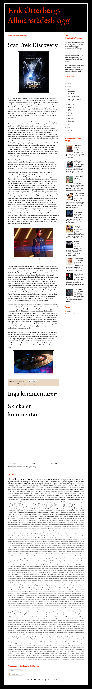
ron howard (66, 620)
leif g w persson (74, 507)
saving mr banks (68, 624)
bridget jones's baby (29, 538)
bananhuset (52, 532)
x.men (62, 518)
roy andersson (37, 622)
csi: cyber (39, 543)
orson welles (54, 609)
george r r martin (43, 503)
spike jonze (54, 514)
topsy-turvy (74, 651)
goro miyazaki (25, 562)
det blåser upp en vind (55, 486)
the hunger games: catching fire (56, 516)
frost (24, 561)
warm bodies (21, 657)
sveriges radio (33, 516)
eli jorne (39, 551)
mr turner (33, 603)
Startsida (33, 463)
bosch (14, 538)
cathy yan (49, 539)
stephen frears (54, 493)
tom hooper (33, 518)
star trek (22, 384)
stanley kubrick (63, 514)
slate (25, 514)
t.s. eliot (38, 638)
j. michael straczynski (69, 574)
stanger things (43, 630)
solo (75, 628)
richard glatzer (79, 616)
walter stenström (80, 655)
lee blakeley (21, 590)
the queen (65, 645)
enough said (11, 503)
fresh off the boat (18, 561)
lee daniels (28, 590)
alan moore (77, 495)
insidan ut (17, 574)
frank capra (51, 559)
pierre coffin (45, 615)
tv (40, 384)
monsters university (46, 601)
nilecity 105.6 (26, 607)
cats (53, 539)
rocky (38, 620)
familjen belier (79, 555)
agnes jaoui (72, 522)
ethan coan (16, 555)
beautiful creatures (41, 534)
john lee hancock (63, 580)
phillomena (38, 615)
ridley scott (28, 618)
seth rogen (34, 626)
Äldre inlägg (54, 463)
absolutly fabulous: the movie (21, 522)
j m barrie (61, 574)
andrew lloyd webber (77, 487)
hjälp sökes (16, 505)
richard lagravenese (39, 511)
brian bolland (20, 538)
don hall (43, 501)
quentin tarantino (35, 493)
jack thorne (19, 576)
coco (57, 541)
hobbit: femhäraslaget (71, 568)
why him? (73, 657)
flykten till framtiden (24, 559)
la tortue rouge (54, 588)
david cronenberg (56, 545)
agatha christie (55, 522)
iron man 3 (37, 574)
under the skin (60, 495)
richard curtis (72, 616)
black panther (71, 536)
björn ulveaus (69, 497)
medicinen (57, 597)
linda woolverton (32, 591)
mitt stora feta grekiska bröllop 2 (28, 601)
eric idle (49, 553)
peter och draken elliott (69, 613)
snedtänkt (62, 628)
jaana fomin (78, 574)
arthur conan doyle (75, 528)
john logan (71, 580)
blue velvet (78, 536)
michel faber (30, 599)
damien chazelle (76, 499)
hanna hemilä (22, 566)
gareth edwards (49, 561)
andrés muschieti (36, 526)
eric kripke (54, 553)
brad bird (16, 499)
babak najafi (10, 532)
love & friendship (76, 591)
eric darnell (43, 553)
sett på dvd (27, 484)
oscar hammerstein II (63, 609)
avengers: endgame (67, 530)
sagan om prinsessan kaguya (34, 513)
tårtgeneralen (11, 655)
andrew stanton (27, 526)
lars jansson (76, 588)
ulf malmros (51, 495)
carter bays (26, 539)
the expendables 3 (55, 642)
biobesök (12, 479)
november (71, 92)
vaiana (45, 655)
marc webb (28, 595)
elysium (59, 551)
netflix (19, 484)
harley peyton (38, 566)
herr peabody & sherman (34, 568)
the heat (81, 642)
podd (18, 486)
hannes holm (59, 503)
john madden (58, 505)
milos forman (52, 599)
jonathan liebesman (46, 582)
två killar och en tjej (63, 653)
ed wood (10, 551)
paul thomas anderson (26, 487)
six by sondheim (14, 628)
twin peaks (64, 480)
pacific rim (75, 509)
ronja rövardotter (74, 620)
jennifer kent (55, 578)
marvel (12, 482)
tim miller (56, 649)
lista (82, 480)
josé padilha (80, 582)
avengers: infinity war (78, 530)
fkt (31, 486)
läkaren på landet (24, 593)
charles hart (58, 539)
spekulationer (11, 630)
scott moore (17, 626)
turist (52, 653)
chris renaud (41, 499)
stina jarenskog (51, 634)
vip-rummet (58, 655)
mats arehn (81, 595)
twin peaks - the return (30, 482)
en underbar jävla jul (20, 553)
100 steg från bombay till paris (15, 520)
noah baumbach (38, 607)
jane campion (74, 576)
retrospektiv (43, 480)
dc (29, 547)
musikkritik (10, 493)
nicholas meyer (79, 605)
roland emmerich (69, 511)
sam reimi (28, 624)
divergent (33, 549)
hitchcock (55, 568)
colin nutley (62, 541)
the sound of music (13, 647)
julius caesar (31, 584)
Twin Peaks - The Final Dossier (74, 100)
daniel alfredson (72, 543)
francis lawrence (35, 559)
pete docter (53, 613)
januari (70, 121)
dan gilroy (44, 543)
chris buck (33, 499)
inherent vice (11, 574)
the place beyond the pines (59, 487)
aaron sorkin (80, 520)
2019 (68, 83)
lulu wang (17, 593)
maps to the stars (20, 595)
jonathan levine (36, 582)
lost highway (60, 591)
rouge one (30, 622)
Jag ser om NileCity (77, 227)
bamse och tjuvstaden (43, 532)
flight (81, 557)
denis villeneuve (19, 549)
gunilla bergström (25, 564)
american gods (12, 526)
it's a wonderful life (53, 574)
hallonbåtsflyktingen (78, 564)
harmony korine (75, 503)
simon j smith (70, 626)
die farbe (27, 549)
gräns (76, 562)
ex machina (39, 555)
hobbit (22, 505)
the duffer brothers (45, 642)
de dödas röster (35, 547)
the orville (59, 645)
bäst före (52, 538)
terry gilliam (36, 640)
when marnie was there (50, 657)
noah (32, 607)
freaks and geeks (75, 559)
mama (55, 593)
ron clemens (59, 620)
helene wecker (17, 568)
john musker (78, 580)
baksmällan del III (32, 532)
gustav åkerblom (41, 564)
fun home (40, 561)
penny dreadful (17, 613)
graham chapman (57, 562)
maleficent (49, 593)
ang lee (43, 526)
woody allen (56, 518)
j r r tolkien (35, 505)
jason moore (81, 576)
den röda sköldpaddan (66, 547)
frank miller (59, 559)
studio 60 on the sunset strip (62, 634)
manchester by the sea (78, 593)
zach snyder (69, 518)
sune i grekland (27, 636)
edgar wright (59, 501)
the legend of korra (72, 516)
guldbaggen (16, 564)
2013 (68, 133)
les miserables (64, 590)
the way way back (30, 647)
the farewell (63, 642)
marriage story (48, 595)
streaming (37, 384)
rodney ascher (44, 620)
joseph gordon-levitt (56, 582)
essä (17, 503)
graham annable (48, 562)
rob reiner (62, 618)
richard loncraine (11, 618)
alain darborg (11, 524)
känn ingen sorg (30, 507)
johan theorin (40, 580)
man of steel (68, 593)
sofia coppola (69, 628)
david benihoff (16, 501)
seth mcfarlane (64, 513)
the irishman (40, 643)
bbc (21, 534)
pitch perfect (67, 615)
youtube (72, 659)
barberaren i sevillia (60, 532)
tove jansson (10, 653)
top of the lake (66, 651)
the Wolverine (56, 640)
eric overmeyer (68, 553)
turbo (47, 653)
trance (16, 653)
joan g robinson (23, 580)
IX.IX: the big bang (51, 520)
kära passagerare (41, 507)
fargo (50, 557)
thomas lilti (68, 647)
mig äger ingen (22, 509)
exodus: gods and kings (52, 555)
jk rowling (50, 505)
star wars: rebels (49, 632)
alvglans (66, 524)
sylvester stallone (11, 638)
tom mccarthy (28, 651)
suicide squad (74, 634)
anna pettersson (66, 526)
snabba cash (40, 628)
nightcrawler (19, 607)
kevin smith (25, 586)
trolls (35, 653)
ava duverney (47, 530)
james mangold (51, 576)
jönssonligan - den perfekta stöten (55, 584)
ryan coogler (21, 513)
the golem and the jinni (72, 642)
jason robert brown (13, 578)
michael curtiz (81, 597)
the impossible (11, 643)
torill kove (80, 651)
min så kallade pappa (71, 599)
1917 (75, 211)
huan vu (65, 570)
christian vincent (32, 541)
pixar (41, 486)
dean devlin (57, 547)
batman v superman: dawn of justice (75, 532)
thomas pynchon (76, 647)
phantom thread (18, 615)
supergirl (61, 636)
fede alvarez (55, 557)
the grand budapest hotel (14, 495)
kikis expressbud (45, 586)
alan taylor (17, 524)
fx (44, 561)
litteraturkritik (56, 482)
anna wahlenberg (75, 526)
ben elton (14, 536)
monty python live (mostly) (67, 601)
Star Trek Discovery (73, 97)
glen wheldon (80, 561)
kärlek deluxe (41, 588)
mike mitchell (45, 599)
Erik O (69, 311)
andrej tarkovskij (24, 497)
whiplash (58, 657)
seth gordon (28, 626)
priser (13, 616)
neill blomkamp (48, 605)
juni (69, 113)
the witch (38, 647)
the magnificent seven (18, 645)
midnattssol (37, 599)
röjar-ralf (68, 622)
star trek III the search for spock (70, 630)
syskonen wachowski (21, 638)
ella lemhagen (45, 551)
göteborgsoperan (62, 564)
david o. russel (80, 545)
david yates (24, 547)
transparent (22, 653)
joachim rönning (15, 580)
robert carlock (69, 618)
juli (69, 110)
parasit (45, 611)
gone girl (76, 489)
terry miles (49, 640)
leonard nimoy (55, 590)
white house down (65, 657)
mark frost (74, 480)
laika (48, 507)
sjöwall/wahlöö (18, 514)
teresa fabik (24, 640)
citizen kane (45, 541)
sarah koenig (60, 624)
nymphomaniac (66, 607)
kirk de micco (75, 586)
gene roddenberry (64, 561)
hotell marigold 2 (39, 570)
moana (39, 601)
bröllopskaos (45, 538)
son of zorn (80, 628)
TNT (58, 520)
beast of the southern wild (30, 534)
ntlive (60, 607)
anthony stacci (28, 528)
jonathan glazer (28, 582)
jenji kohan (48, 578)
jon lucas (21, 582)
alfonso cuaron (41, 524)
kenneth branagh (78, 491)
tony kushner (58, 651)
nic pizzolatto (63, 605)
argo (56, 528)
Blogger (62, 680)
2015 (68, 127)
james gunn (43, 576)
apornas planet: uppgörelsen (47, 528)
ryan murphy (62, 622)
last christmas (14, 590)
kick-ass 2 (31, 586)
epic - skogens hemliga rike (33, 553)
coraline (82, 541)
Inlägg (11, 671)
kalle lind (67, 584)
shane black (73, 513)
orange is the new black (45, 609)
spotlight (18, 630)
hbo (76, 486)
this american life (54, 647)
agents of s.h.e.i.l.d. (64, 522)
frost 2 (28, 561)
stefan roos (71, 632)
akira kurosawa (79, 522)
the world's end (45, 647)
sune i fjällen (20, 636)
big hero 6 (37, 536)
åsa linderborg (79, 659)
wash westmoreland (29, 657)
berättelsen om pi (29, 536)
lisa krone (39, 591)
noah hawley (46, 607)
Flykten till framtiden (77, 146)
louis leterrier (68, 591)
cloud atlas (51, 541)
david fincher (25, 501)
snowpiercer (46, 514)
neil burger (34, 605)
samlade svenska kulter (51, 624)
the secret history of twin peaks (31, 495)
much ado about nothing (42, 603)
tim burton (43, 495)
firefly (77, 557)
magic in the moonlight (40, 593)
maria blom (34, 595)
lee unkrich (34, 590)
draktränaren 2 (74, 549)
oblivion (74, 607)
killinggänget (54, 586)
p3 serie (19, 611)
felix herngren (63, 557)
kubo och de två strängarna (31, 588)
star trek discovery (29, 384)
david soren (17, 547)
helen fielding (77, 566)
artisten (82, 528)
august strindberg (38, 530)
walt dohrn (65, 655)
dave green (41, 545)
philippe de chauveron (29, 615)
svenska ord (63, 493)
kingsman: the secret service (64, 586)
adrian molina (47, 522)
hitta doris (62, 568)
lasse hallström (64, 507)
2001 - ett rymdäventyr (31, 520)
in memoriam (21, 491)
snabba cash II (48, 628)
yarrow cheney (42, 659)
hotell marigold (29, 570)
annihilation (15, 528)
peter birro (59, 613)
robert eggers (77, 618)
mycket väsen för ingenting (22, 493)
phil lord (20, 511)
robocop (33, 620)
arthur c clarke (66, 528)
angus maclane (58, 526)
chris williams (49, 499)
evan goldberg (31, 555)
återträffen (10, 661)
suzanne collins (76, 636)
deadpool (43, 547)
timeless (66, 649)
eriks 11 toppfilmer (68, 482)
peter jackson (12, 511)
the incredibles (19, 643)
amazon (16, 497)
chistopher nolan (70, 539)
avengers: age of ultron (56, 530)
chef (64, 539)
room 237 (24, 622)
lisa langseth (46, 591)
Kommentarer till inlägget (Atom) (26, 467)
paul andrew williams (61, 611)
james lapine (54, 491)
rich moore (58, 616)
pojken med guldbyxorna (77, 615)
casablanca (42, 539)
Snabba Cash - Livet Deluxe (78, 162)
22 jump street (41, 520)
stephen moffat (11, 634)
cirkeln (39, 541)
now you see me (54, 607)
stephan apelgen (79, 632)
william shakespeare (37, 484)
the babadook (78, 640)
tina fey (71, 649)
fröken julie (34, 561)
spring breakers (45, 493)
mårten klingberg (74, 603)
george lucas (34, 503)
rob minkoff (55, 618)
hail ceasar (69, 564)
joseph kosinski (66, 582)
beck (48, 534)
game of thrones (24, 503)
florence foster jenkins (13, 559)
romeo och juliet (80, 511)
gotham (32, 562)
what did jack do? (39, 657)
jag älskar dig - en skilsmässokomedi (31, 576)
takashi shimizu (51, 638)
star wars (46, 486)
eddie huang (16, 551)
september (71, 104)
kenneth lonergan (17, 586)
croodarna (30, 543)
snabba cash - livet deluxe (34, 514)
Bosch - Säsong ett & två (78, 275)
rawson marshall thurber (42, 616)
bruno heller (38, 538)
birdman (50, 536)
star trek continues (30, 632)
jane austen (67, 576)
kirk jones (82, 586)
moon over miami (79, 601)
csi (34, 543)
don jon (60, 549)
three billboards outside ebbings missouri (42, 649)
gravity (64, 562)
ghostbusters (72, 561)
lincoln (24, 591)
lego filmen (41, 590)
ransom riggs (26, 616)
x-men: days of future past (23, 659)
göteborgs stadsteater (51, 564)
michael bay (64, 597)
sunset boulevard (24, 516)
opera (37, 609)
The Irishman (78, 289)
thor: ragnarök (18, 649)
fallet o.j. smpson (70, 555)
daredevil (26, 545)
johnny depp (15, 582)
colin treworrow (69, 541)
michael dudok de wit (14, 599)
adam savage (39, 522)
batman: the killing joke (13, 534)
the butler (27, 642)
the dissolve (80, 493)
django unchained (59, 489)
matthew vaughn (40, 597)
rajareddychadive (49, 680)
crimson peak (23, 543)
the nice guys (37, 645)
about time (10, 522)
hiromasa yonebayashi (47, 568)
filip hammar (71, 557)
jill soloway (78, 578)
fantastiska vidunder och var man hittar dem (37, 557)
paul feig (35, 486)
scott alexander (77, 624)
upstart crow (39, 655)
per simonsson (31, 613)
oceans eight (80, 607)
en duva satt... (79, 501)
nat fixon (28, 605)
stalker (37, 630)
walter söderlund (13, 657)
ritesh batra (34, 618)
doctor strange (47, 549)
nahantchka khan (21, 605)
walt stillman (72, 655)
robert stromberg (17, 620)
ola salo (9, 609)
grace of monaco (39, 562)
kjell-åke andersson (13, 588)
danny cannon (19, 545)
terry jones (42, 640)
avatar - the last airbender (38, 497)
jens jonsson (71, 578)
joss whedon (15, 487)
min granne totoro (61, 599)
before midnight (51, 497)
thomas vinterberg (23, 518)
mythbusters (66, 603)
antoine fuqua (36, 528)
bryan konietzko (25, 499)
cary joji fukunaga (35, 539)
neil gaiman (40, 605)
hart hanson (61, 566)
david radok (10, 547)
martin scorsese (74, 595)
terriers (30, 640)
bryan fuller (17, 384)
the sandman (72, 645)
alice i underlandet (50, 524)
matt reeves (20, 597)
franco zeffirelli (43, 559)
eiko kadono (23, 551)
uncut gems (32, 655)
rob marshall (48, 618)
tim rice (61, 649)
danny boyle (12, 545)
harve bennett (69, 566)
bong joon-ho (78, 497)
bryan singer (25, 486)
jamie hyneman (59, 576)
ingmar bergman (79, 572)
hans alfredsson (30, 566)
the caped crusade (35, 642)
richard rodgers (20, 618)
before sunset (71, 534)
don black (54, 549)
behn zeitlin (78, 534)
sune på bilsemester (37, 636)
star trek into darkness (74, 514)
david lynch (54, 480)
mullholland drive (46, 509)
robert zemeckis (26, 620)
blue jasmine (31, 489)
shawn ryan (49, 626)
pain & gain (39, 611)
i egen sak (55, 484)
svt (82, 636)
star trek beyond (20, 632)
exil (44, 555)
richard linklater (50, 511)
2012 (67, 495)
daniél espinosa (80, 543)
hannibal (67, 503)
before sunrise (63, 534)
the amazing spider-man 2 (67, 640)
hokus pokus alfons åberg (19, 570)
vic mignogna (51, 655)
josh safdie (73, 582)
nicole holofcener (65, 509)
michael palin (23, 599)
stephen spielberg (20, 634)
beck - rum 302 (54, 534)
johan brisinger (32, 580)
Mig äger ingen (78, 259)
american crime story (79, 524)
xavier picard (34, 659)
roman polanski (52, 620)
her (79, 486)
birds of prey (56, 536)
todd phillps (20, 651)
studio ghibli (70, 484)
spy (22, 630)
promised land (19, 616)
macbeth (32, 593)
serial (57, 513)
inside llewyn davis (32, 491)
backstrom (17, 532)
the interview (33, 643)
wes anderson (47, 518)
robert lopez (59, 511)
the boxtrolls (21, 642)
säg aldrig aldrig (31, 638)
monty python (56, 601)
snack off (56, 628)
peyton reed (10, 615)
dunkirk (81, 549)
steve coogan (28, 634)
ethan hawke (23, 555)
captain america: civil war (68, 538)
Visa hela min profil (70, 314)
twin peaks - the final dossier (76, 653)
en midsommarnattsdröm (76, 551)
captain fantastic (19, 539)
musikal (48, 482)
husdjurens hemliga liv (24, 572)
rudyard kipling (45, 622)
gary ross (57, 561)
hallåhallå (10, 566)
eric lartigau (61, 553)
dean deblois (50, 547)
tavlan (57, 638)
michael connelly (72, 597)
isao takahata (44, 574)
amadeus (71, 524)
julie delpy (17, 584)
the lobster (81, 516)
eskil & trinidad (76, 553)
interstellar (23, 574)
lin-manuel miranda (16, 591)
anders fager (20, 526)
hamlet (52, 503)
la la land (48, 588)
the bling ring (42, 516)
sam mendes (22, 624)
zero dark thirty (78, 518)
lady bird (61, 588)
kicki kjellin (37, 586)
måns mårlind (56, 509)
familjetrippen (11, 557)
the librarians (70, 643)
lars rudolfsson (55, 507)
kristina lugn (21, 507)
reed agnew (51, 616)
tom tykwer (35, 651)
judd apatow (75, 505)
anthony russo (11, 489)
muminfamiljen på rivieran (56, 603)
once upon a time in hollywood (27, 609)
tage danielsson (71, 493)
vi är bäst (40, 518)
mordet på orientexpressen (24, 603)
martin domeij (56, 595)
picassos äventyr (29, 511)
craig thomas (12, 543)
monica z (37, 509)
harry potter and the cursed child (50, 566)
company (77, 541)
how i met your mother (57, 570)
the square (22, 647)
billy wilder (43, 536)
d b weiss (68, 499)
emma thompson (69, 501)
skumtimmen (23, 628)
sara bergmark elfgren (48, 513)
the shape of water (80, 645)
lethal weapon (71, 590)
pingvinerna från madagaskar (55, 615)
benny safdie (21, 536)
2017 (68, 89)
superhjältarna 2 (68, 636)
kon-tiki (21, 588)
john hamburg (54, 580)
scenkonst (19, 482)
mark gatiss (41, 595)
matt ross (27, 597)
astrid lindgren (20, 530)
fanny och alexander (20, 557)
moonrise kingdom (12, 603)
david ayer (48, 545)
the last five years (49, 643)
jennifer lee (62, 491)
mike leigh (30, 509)
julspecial (38, 584)
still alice (45, 634)
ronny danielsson (16, 622)
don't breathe (66, 549)
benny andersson (21, 489)
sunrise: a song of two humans (50, 636)
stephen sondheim (38, 487)
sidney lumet (62, 626)
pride (9, 616)
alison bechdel (59, 524)
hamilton (16, 566)
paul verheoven (76, 611)
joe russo (69, 491)
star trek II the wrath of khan (54, 630)
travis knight (29, 653)
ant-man (21, 528)
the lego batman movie (60, 643)
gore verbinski (17, 562)
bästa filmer (58, 538)
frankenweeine (66, 559)
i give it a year (34, 572)
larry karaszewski (69, 588)
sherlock (56, 626)
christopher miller (59, 499)
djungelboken (40, 549)
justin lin (44, 584)
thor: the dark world (27, 649)
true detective (41, 653)
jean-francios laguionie (24, 578)
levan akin (78, 590)
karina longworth (75, 584)
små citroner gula (32, 628)
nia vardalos (56, 605)
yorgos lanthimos (52, 659)
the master (47, 487)
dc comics (48, 484)
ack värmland (32, 522)
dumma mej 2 (50, 501)
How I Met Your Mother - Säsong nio (79, 195)
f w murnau (62, 555)
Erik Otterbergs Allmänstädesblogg (39, 16)
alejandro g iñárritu (26, 524)
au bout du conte (29, 530)
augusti (70, 107)
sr (24, 630)
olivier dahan (15, 609)
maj (69, 115)
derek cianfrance (35, 501)
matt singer (32, 597)
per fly (24, 613)
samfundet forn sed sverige (38, 624)
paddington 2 (33, 611)
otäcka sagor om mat (74, 609)
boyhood (10, 499)
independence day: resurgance (67, 572)
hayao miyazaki (11, 486)
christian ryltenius (23, 541)
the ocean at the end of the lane (49, 645)
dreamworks (80, 484)
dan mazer (51, 543)
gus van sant (33, 564)
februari (70, 118)
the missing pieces (29, 645)
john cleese (47, 580)
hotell (28, 505)
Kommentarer (13, 674)
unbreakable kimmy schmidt (21, 655)
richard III (64, 616)
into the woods (30, 574)
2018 (68, 86)
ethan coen (69, 489)
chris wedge (15, 541)
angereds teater (49, 526)
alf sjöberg (34, 524)
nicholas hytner (71, 605)
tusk (56, 653)
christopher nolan (48, 489)
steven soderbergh (37, 634)
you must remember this (63, 659)
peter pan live (80, 613)
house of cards (47, 570)
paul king (82, 509)
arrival (59, 528)
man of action (61, 593)
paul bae (70, 611)
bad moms (23, 532)
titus (76, 649)
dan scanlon (57, 543)
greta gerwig (70, 562)
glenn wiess (10, 562)
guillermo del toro (68, 486)
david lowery (72, 545)
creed (17, 543)
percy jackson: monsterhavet (42, 613)
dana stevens (64, 543)
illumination (49, 572)
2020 (68, 81)
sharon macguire (42, 626)
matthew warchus (50, 597)
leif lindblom (48, 590)
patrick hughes (52, 611)
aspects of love (12, 530)
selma (22, 626)
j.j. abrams (41, 491)
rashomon (33, 616)
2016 (68, 125)
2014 (68, 130)
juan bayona (10, 584)
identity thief (42, 572)
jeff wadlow (41, 578)
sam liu (16, 624)
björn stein (61, 497)
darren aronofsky (34, 545)
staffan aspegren (30, 630)
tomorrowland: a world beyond (47, 651)
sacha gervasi (75, 622)
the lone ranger (77, 643)
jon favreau (67, 505)
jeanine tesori (34, 578)
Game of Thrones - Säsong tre (77, 243)
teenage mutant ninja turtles (67, 638)
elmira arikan (53, 551)
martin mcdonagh (65, 595)
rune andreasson (53, 622)
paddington (25, 611)
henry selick (25, 568)
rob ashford (41, 618)
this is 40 (62, 647)
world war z (79, 657)
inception (56, 572)
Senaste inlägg (12, 463)
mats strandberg (12, 597)
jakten (47, 491)
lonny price (53, 591)
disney (41, 482)
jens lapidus (43, 505)
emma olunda (66, 551)
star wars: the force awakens (61, 632)
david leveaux (65, 545)
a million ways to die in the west (68, 520)
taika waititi (43, 638)
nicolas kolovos (11, 607)
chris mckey (78, 539)
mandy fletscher (11, 595)
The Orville (71, 94)
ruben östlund (13, 513)
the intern (26, 643)
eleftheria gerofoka (31, 551)
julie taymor (24, 584)
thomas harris (12, 518)
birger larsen (64, 536)
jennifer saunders (63, 578)
